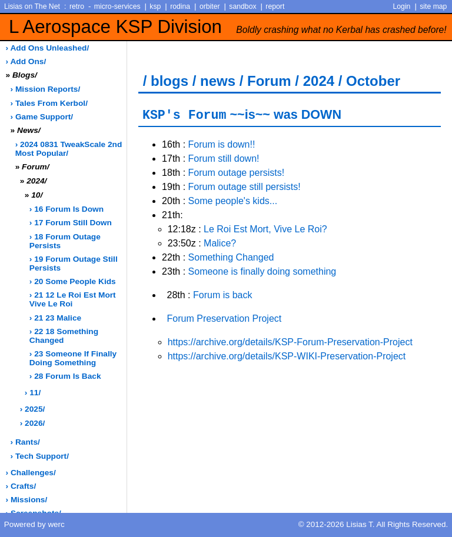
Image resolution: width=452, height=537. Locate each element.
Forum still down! (224, 159)
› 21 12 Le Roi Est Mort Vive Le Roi (72, 299)
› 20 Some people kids (72, 281)
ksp (155, 6)
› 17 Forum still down (70, 222)
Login (402, 6)
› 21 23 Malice (55, 317)
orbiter (210, 6)
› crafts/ (21, 486)
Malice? (220, 243)
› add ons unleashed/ (47, 48)
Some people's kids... (233, 201)
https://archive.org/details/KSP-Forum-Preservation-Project (290, 342)
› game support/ (42, 116)
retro (76, 6)
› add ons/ (26, 61)
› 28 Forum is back (65, 376)
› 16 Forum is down (66, 209)
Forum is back (222, 295)
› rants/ (25, 442)
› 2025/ (32, 409)
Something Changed (231, 257)
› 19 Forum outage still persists (73, 263)
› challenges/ (31, 472)
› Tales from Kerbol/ (49, 103)
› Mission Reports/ (46, 89)
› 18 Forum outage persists (65, 241)
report (274, 6)
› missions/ (27, 499)
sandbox (242, 6)
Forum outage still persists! (244, 187)
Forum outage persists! (236, 173)
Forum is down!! (221, 144)
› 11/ (33, 392)
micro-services (117, 6)
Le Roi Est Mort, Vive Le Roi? (265, 229)
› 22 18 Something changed (63, 336)
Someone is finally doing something (262, 271)
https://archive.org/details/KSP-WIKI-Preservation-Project (287, 356)
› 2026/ (32, 423)
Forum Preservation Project (224, 318)
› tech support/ (40, 456)
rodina (180, 6)
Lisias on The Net (32, 6)
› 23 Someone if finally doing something (73, 358)
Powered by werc (34, 524)
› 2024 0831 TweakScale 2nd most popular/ (68, 149)
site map (433, 6)
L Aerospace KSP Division (228, 26)
